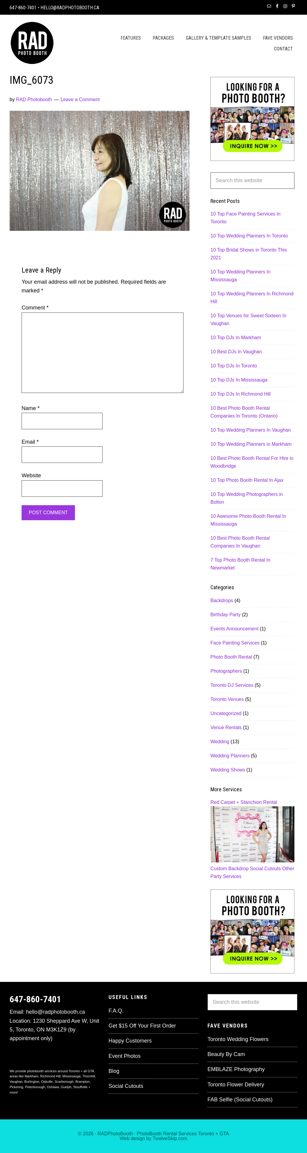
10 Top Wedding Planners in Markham (251, 444)
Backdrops (221, 600)
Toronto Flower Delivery (235, 1085)
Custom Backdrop (229, 868)
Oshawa (53, 1087)
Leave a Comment (80, 99)
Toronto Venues (227, 699)
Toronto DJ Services (231, 685)
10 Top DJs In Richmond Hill (240, 394)
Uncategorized (225, 713)
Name (31, 408)
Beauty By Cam (226, 1054)
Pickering (16, 1087)
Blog (114, 1071)
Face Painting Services (235, 642)
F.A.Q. (116, 1011)
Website (31, 475)
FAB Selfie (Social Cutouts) (240, 1100)
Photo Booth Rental (231, 657)
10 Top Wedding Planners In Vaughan (250, 430)
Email (30, 442)
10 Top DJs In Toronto (233, 365)
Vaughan (16, 1081)
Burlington (31, 1081)
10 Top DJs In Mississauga (238, 379)
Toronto (206, 1133)
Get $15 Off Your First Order (142, 1026)
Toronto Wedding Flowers (238, 1039)
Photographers (226, 671)
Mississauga (71, 1076)
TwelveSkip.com (170, 1138)
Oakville (47, 1081)
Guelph (66, 1087)
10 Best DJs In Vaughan (236, 351)
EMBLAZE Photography (236, 1069)
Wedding (219, 741)
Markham (31, 1076)
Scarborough (64, 1081)
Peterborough (35, 1087)
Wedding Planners (229, 755)
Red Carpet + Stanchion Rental (243, 802)
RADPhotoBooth (115, 1133)
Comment (35, 308)
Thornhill (88, 1076)
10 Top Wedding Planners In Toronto (249, 235)
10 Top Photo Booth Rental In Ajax (246, 480)
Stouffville (80, 1087)
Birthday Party (225, 614)
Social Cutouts (265, 868)
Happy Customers (130, 1041)
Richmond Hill (50, 1076)
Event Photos (125, 1056)
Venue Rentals (226, 727)
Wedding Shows (227, 769)
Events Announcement (234, 628)
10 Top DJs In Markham (235, 337)
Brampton (82, 1081)
